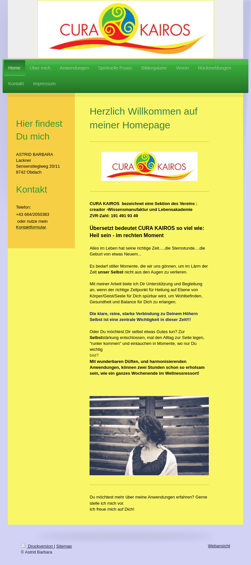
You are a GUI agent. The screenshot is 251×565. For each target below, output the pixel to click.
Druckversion (37, 546)
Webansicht (219, 545)
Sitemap (64, 546)
